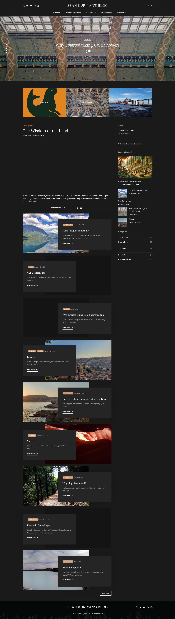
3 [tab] (6, 48)
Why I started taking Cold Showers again (83, 314)
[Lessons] (122, 222)
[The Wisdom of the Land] (135, 167)
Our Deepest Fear (36, 272)
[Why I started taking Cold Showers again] (122, 211)
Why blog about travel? (74, 483)
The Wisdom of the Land (45, 130)
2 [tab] (6, 46)
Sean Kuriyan (27, 136)
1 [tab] (6, 44)
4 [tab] (6, 50)
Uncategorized (28, 125)
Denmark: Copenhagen (38, 525)
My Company (121, 12)
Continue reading (59, 208)
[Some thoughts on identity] (122, 193)
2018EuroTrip (68, 225)
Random (87, 39)
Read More (68, 243)
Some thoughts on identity (76, 230)
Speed (30, 441)
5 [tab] (6, 52)
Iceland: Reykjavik (72, 567)
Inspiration (31, 351)
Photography (91, 12)
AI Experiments (55, 12)
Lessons (31, 356)
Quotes (30, 267)
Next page (105, 593)
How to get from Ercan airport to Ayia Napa (85, 399)
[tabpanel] (87, 48)
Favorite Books (106, 12)
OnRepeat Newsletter (73, 12)
